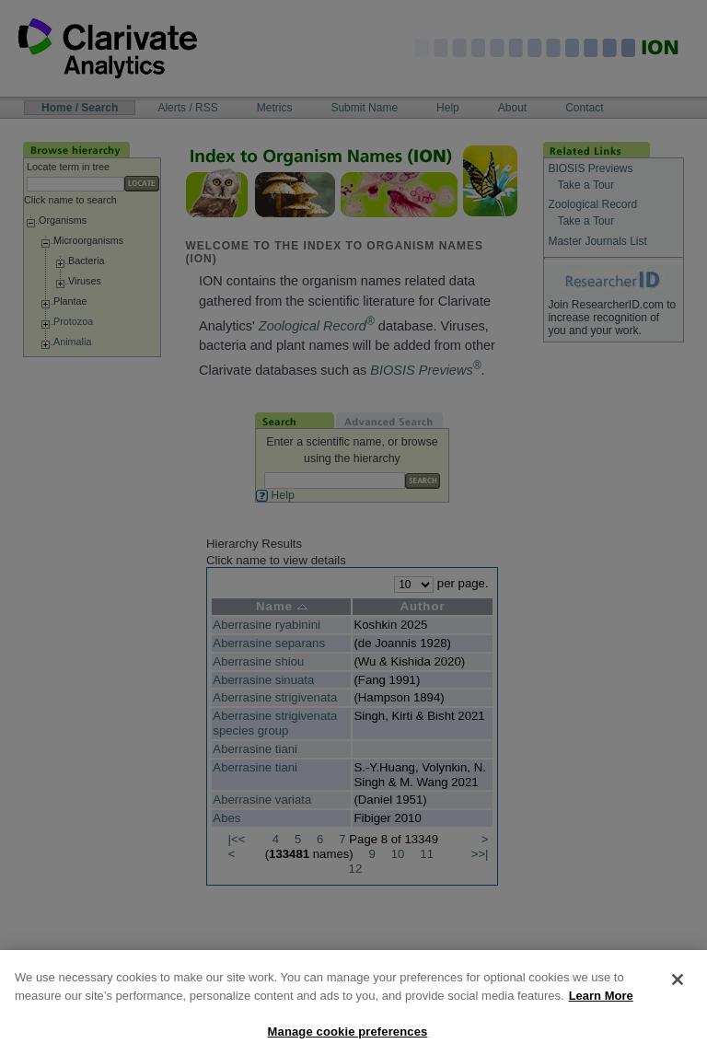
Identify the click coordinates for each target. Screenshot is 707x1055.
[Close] (677, 990)
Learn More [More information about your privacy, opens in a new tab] (601, 1007)
